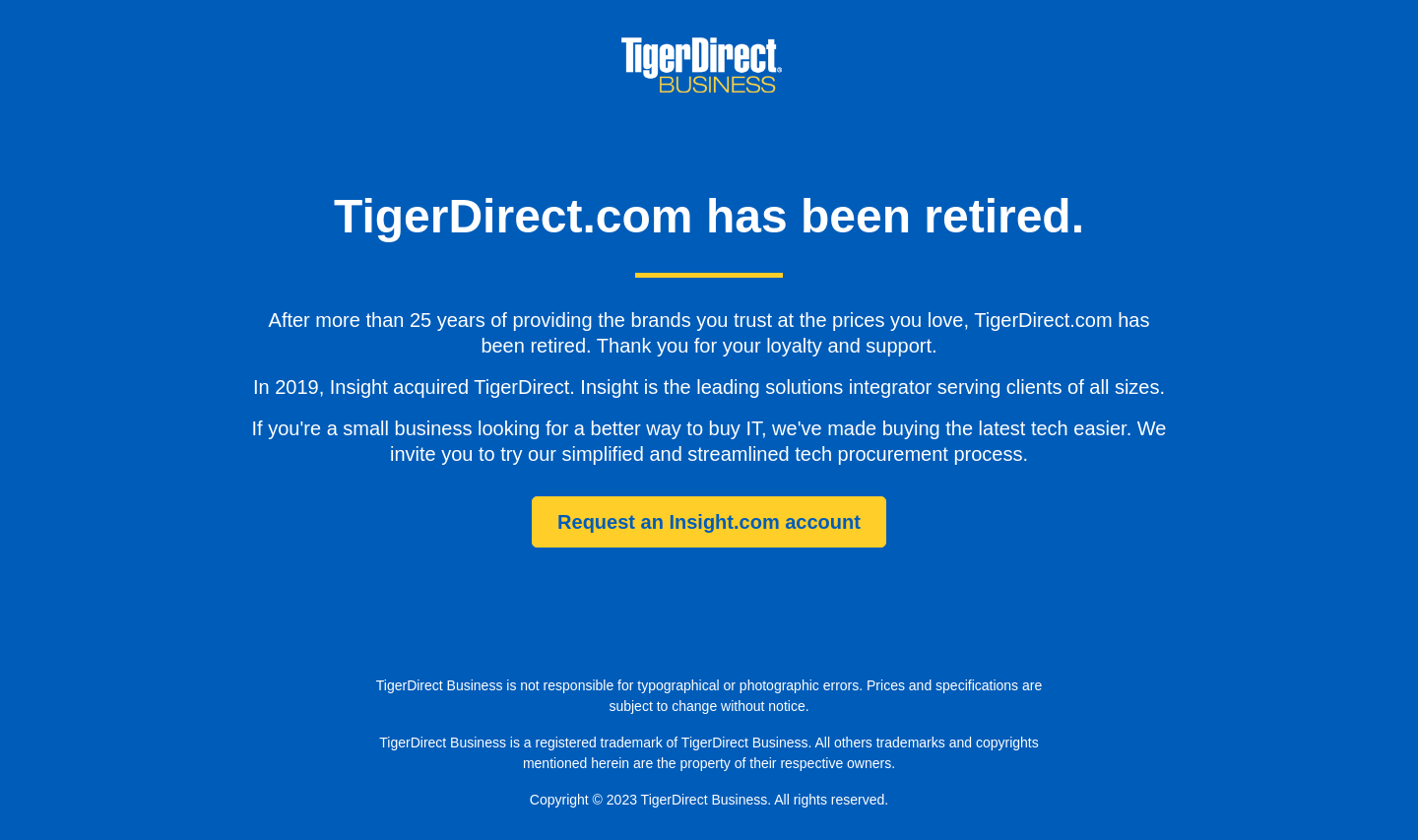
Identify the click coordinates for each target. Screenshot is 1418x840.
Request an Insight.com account (709, 522)
